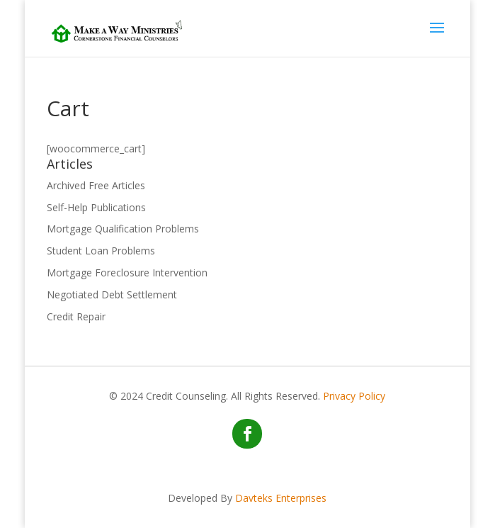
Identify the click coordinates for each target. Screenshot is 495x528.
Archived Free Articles (96, 185)
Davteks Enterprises (280, 498)
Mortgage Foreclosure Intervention (127, 272)
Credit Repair (76, 316)
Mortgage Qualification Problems (123, 228)
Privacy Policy (354, 396)
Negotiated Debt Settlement (112, 294)
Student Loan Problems (101, 250)
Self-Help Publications (96, 207)
